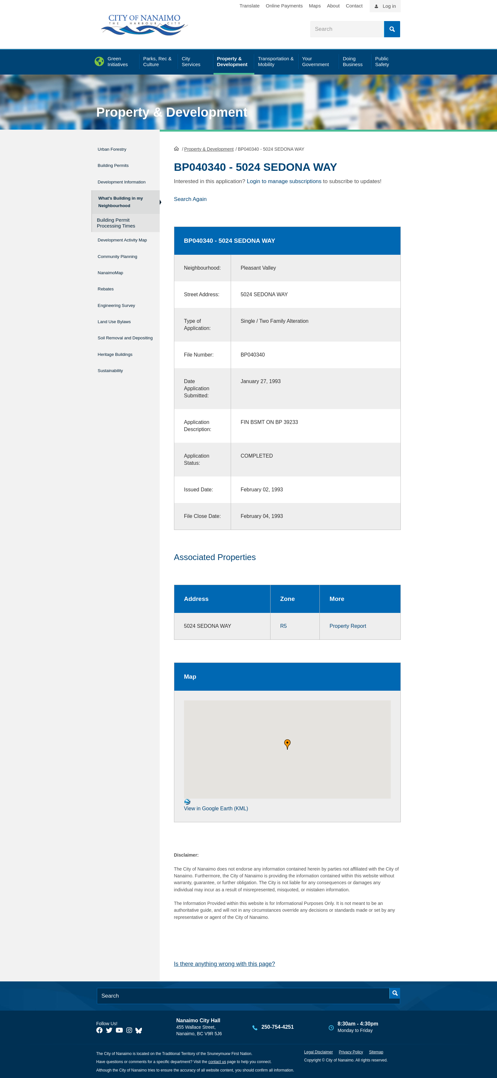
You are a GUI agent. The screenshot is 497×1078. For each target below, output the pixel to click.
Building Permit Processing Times (116, 228)
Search (392, 29)
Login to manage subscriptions (284, 181)
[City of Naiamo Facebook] (99, 1029)
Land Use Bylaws (120, 327)
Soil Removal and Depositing (120, 345)
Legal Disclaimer (318, 1051)
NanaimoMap (114, 286)
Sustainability (114, 376)
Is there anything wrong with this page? (224, 963)
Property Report (347, 625)
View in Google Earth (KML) (216, 804)
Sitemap (376, 1051)
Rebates (107, 300)
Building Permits (118, 161)
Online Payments (284, 5)
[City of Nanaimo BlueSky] (140, 1029)
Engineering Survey (123, 314)
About (333, 5)
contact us (217, 1061)
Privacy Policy (351, 1051)
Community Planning (111, 269)
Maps (315, 5)
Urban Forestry (116, 148)
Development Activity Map (114, 247)
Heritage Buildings (121, 363)
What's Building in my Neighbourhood (120, 204)
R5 (283, 625)
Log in (389, 6)
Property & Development (172, 112)
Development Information (114, 179)
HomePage (176, 148)
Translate (249, 5)
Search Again (190, 198)
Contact (354, 5)
